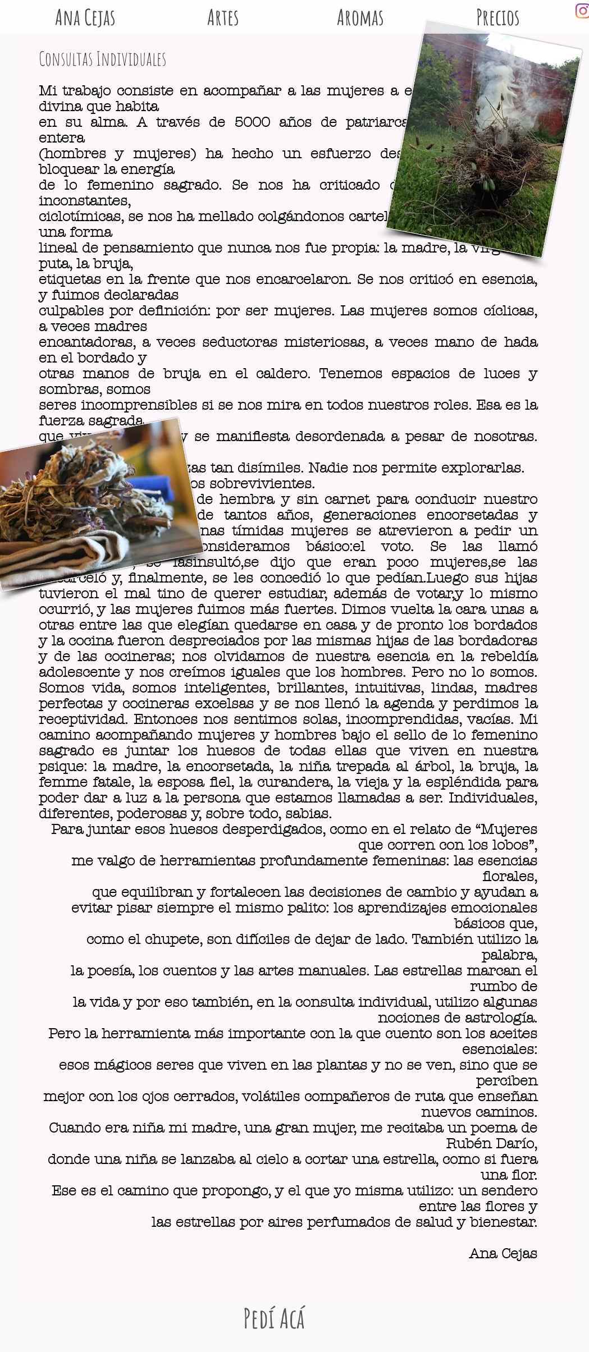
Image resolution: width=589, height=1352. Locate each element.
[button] (361, 11)
